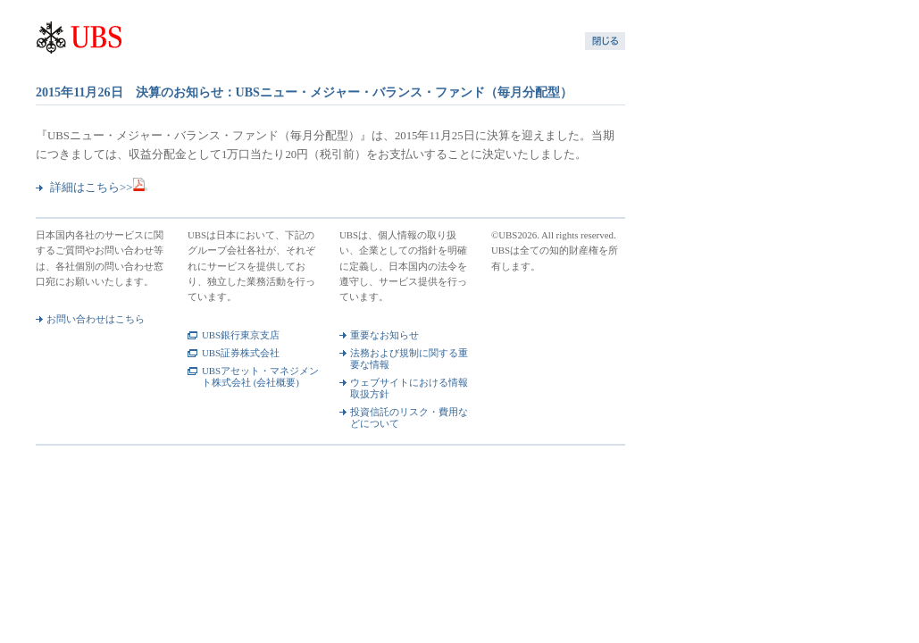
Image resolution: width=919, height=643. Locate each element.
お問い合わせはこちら (95, 318)
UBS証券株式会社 (241, 352)
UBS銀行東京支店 (241, 335)
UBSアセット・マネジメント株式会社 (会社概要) (260, 376)
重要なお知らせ (384, 335)
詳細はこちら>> (99, 187)
